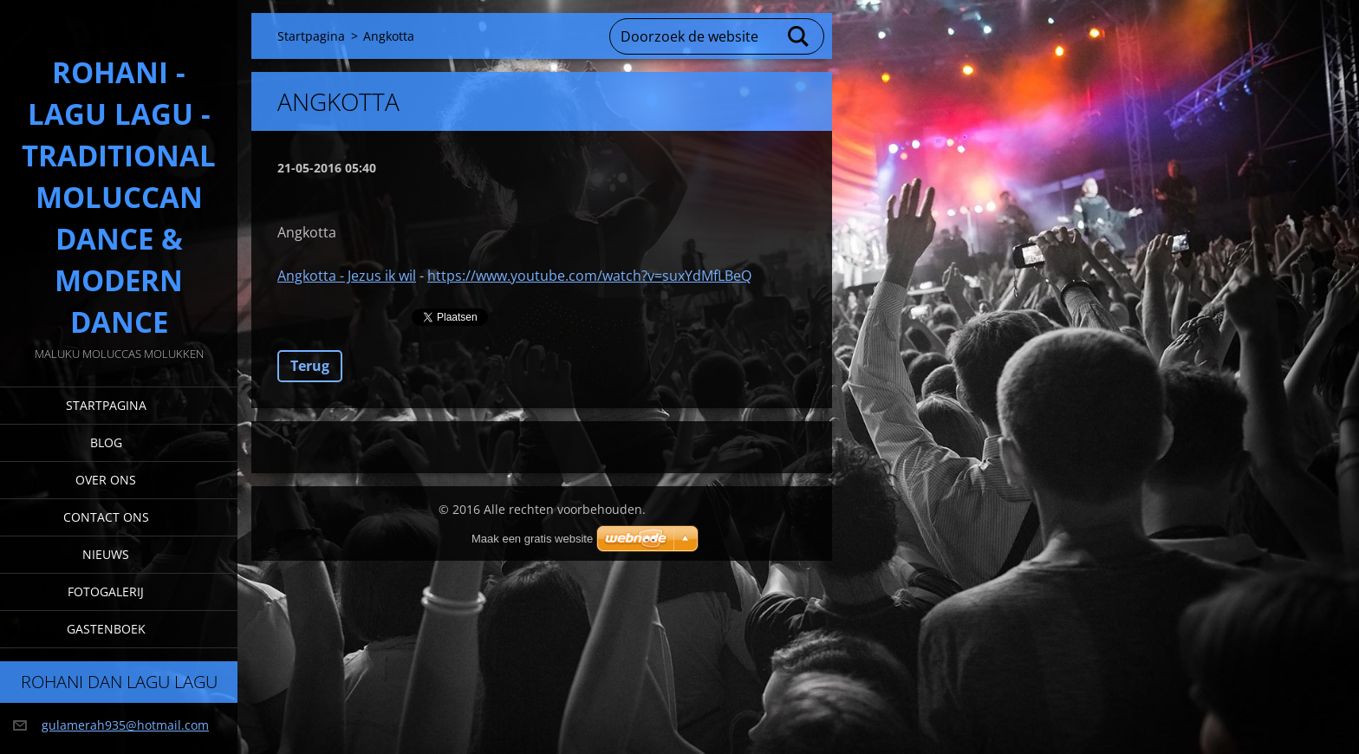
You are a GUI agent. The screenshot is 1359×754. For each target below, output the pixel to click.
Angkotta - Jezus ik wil (346, 275)
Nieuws (105, 554)
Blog (106, 442)
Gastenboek (106, 629)
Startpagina (106, 405)
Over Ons (105, 479)
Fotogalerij (106, 591)
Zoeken (799, 36)
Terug (309, 365)
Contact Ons (106, 517)
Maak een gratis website (532, 538)
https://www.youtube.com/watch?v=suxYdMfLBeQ (589, 275)
